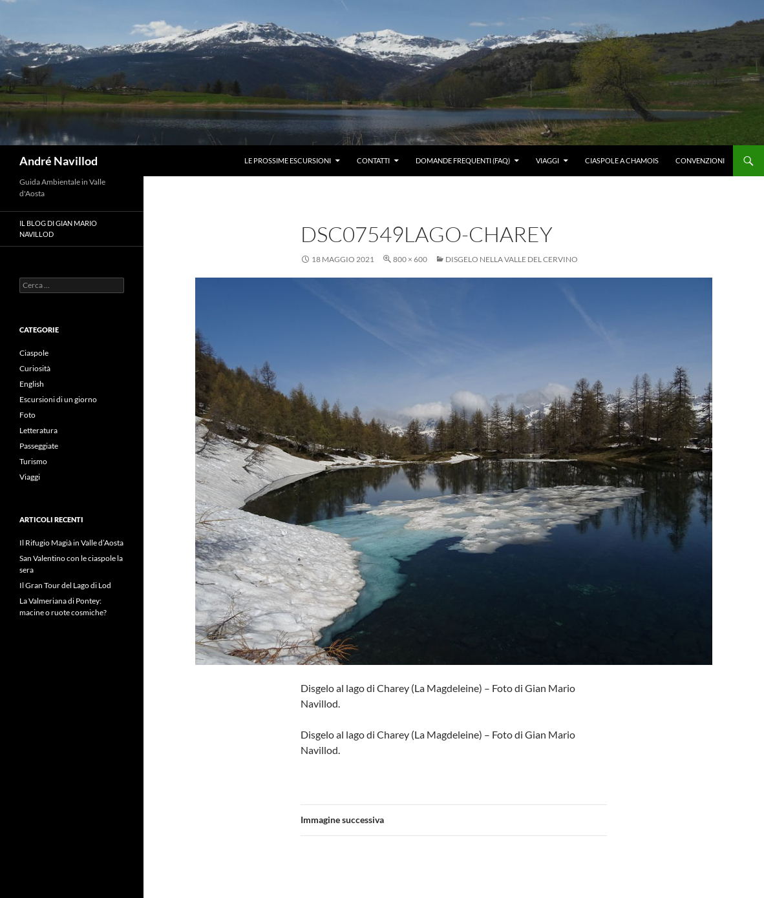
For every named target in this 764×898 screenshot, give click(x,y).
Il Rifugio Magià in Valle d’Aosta (71, 542)
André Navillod (58, 161)
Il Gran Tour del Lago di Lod (65, 585)
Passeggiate (38, 446)
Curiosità (34, 368)
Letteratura (38, 430)
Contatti (373, 160)
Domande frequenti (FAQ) (463, 160)
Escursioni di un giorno (58, 399)
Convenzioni (700, 160)
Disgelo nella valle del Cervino (511, 259)
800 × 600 (410, 259)
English (31, 384)
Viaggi (547, 160)
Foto (27, 415)
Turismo (33, 461)
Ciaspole (33, 353)
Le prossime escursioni (287, 160)
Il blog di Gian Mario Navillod (58, 228)
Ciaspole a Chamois (622, 160)
